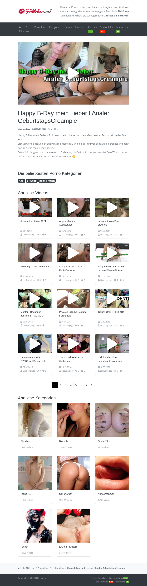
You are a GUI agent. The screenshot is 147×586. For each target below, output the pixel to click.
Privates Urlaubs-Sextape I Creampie (73, 314)
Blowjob (32, 180)
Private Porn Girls (99, 577)
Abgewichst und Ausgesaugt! (67, 223)
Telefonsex (122, 29)
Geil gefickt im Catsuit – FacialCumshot (72, 268)
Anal (21, 180)
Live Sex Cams (118, 577)
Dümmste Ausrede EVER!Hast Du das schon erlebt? (34, 359)
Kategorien (77, 11)
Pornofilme (40, 27)
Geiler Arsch (65, 493)
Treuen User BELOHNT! (111, 312)
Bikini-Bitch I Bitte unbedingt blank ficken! (110, 359)
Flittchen (76, 15)
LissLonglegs (40, 128)
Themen (68, 27)
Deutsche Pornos (69, 7)
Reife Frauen (47, 180)
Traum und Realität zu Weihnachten (71, 359)
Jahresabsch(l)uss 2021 (33, 221)
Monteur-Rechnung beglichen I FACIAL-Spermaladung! (31, 314)
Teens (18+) (26, 493)
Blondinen (25, 441)
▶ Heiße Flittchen (24, 29)
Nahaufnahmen (106, 493)
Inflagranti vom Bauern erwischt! (110, 223)
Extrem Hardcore (68, 546)
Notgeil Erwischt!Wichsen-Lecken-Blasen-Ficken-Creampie (112, 268)
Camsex (92, 29)
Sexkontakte (107, 29)
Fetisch (24, 546)
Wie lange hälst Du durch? (34, 266)
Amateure (80, 27)
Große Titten (104, 441)
